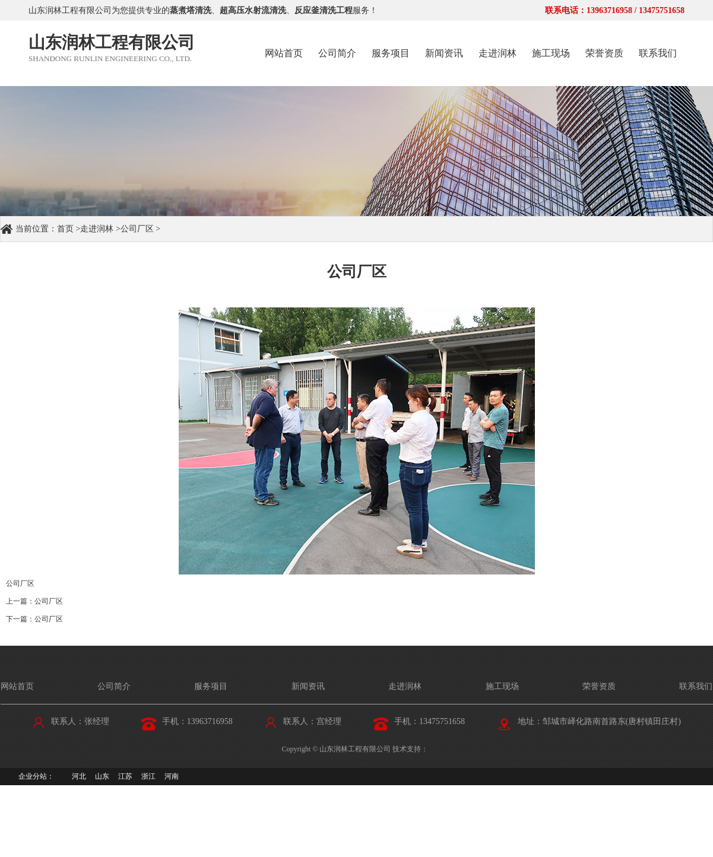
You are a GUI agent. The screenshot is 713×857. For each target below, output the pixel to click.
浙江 (148, 776)
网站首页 (284, 53)
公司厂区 (137, 228)
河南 (171, 776)
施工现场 (551, 53)
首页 (65, 228)
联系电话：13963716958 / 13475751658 (615, 10)
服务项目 (391, 53)
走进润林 (497, 53)
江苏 (125, 776)
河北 (79, 776)
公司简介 (337, 53)
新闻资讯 (444, 53)
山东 (102, 776)
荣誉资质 (604, 53)
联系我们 (658, 53)
